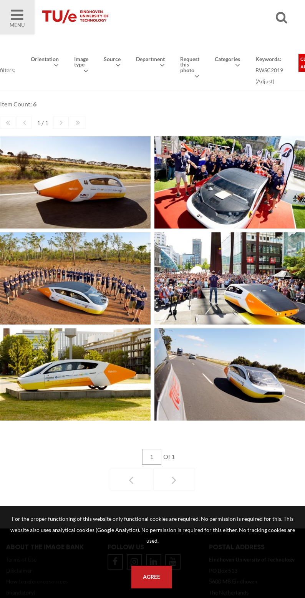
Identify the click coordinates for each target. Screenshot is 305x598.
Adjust (264, 81)
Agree (151, 577)
